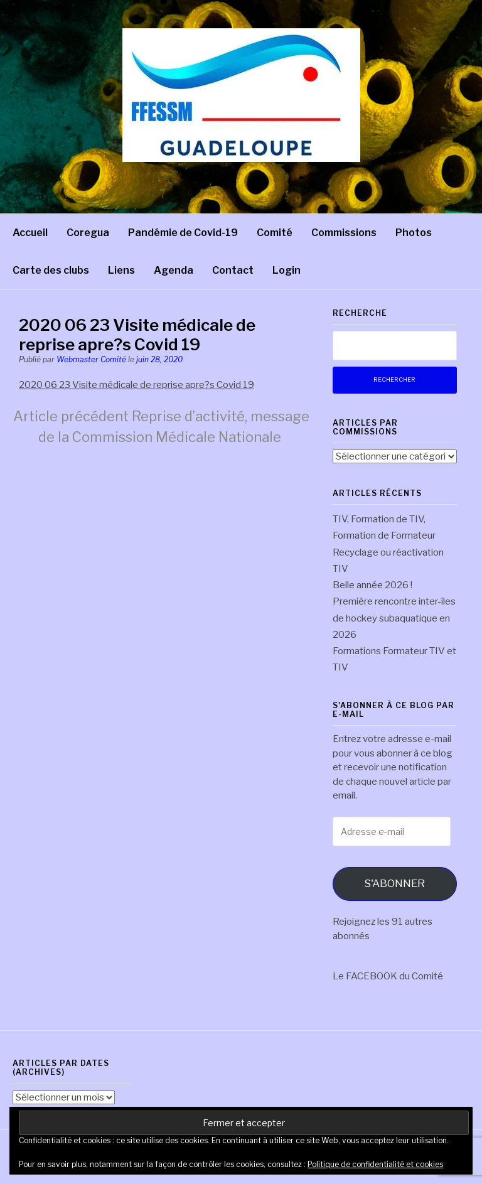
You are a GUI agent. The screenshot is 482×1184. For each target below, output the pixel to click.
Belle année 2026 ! (372, 585)
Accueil (30, 233)
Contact (233, 270)
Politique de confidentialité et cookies (375, 1164)
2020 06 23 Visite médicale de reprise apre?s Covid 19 (136, 384)
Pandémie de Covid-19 (183, 233)
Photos (413, 233)
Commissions (344, 233)
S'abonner (394, 883)
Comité (274, 233)
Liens (121, 270)
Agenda (173, 270)
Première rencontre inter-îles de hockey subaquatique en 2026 (394, 618)
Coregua (88, 233)
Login (286, 270)
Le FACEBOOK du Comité (388, 976)
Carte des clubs (51, 270)
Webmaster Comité (91, 359)
